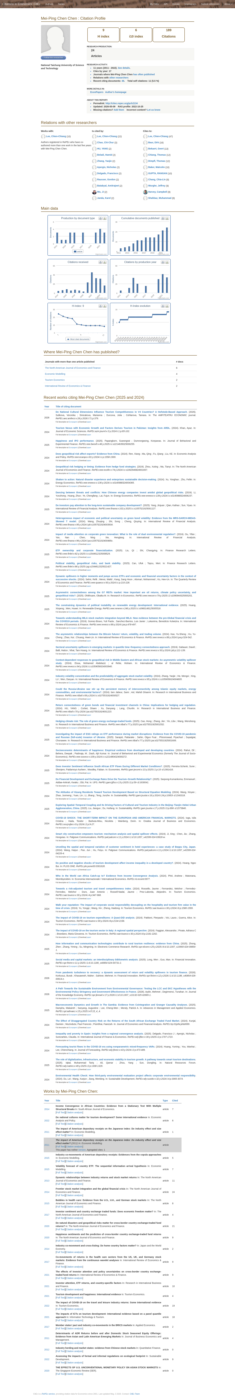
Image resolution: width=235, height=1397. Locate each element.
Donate (176, 4)
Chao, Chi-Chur (105, 142)
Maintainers (190, 4)
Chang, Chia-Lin (156, 179)
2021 (46, 1275)
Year (48, 406)
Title (59, 1100)
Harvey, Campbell (157, 192)
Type (167, 1100)
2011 (46, 1132)
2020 (46, 1226)
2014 (46, 1109)
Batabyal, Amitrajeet (108, 185)
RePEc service (48, 1394)
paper (89, 422)
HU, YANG (102, 148)
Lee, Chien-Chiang (56, 136)
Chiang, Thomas (157, 154)
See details (124, 68)
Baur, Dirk (153, 142)
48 (123, 81)
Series (61, 4)
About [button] (228, 4)
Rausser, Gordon (106, 179)
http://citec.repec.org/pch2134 (122, 103)
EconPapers (96, 92)
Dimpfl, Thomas (156, 161)
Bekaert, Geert (156, 148)
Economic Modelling (55, 374)
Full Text (60, 1112)
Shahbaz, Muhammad (159, 198)
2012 (46, 1349)
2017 (46, 1214)
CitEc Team (135, 1394)
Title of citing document (70, 406)
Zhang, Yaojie (104, 161)
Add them (119, 109)
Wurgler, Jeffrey (156, 185)
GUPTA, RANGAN (157, 173)
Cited (176, 1100)
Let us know (153, 109)
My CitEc (154, 4)
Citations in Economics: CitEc (21, 4)
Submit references (210, 4)
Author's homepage (115, 92)
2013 (46, 1180)
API (166, 4)
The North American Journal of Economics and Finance (73, 368)
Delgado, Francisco (107, 173)
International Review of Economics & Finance (68, 386)
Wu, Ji (100, 192)
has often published (144, 74)
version (82, 1149)
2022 (46, 1120)
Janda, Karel (104, 198)
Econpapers (72, 422)
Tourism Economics (55, 380)
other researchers (118, 77)
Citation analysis (74, 1112)
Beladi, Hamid (104, 154)
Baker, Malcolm (156, 167)
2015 (46, 1158)
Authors (49, 4)
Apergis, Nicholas (106, 167)
